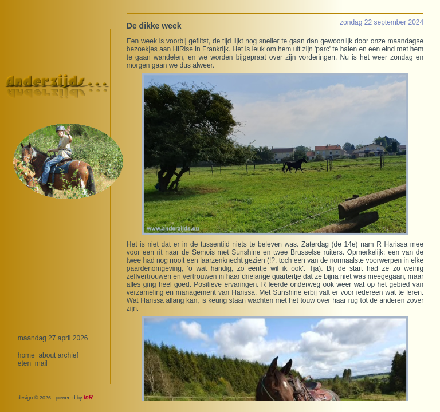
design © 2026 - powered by (55, 398)
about (47, 355)
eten (24, 363)
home (26, 355)
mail (41, 363)
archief (68, 355)
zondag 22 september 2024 (381, 22)
